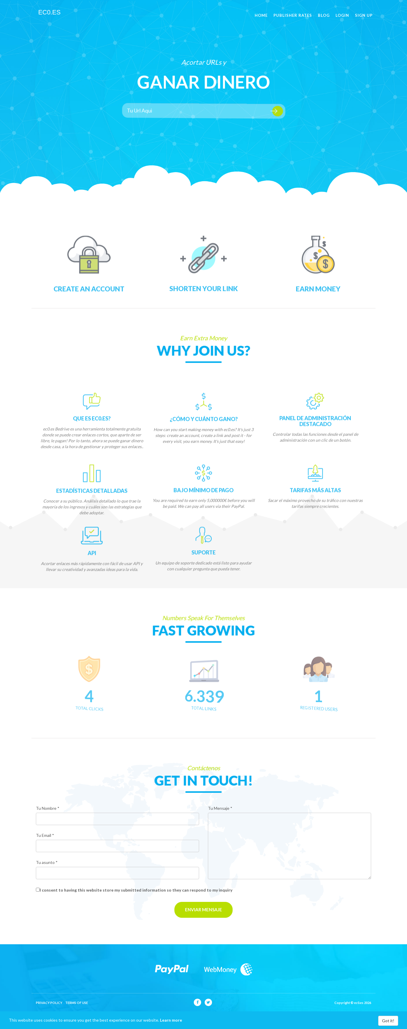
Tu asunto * (47, 862)
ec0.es (49, 15)
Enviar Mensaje (203, 909)
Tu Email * (45, 835)
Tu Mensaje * (220, 808)
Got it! (388, 1020)
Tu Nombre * (47, 808)
